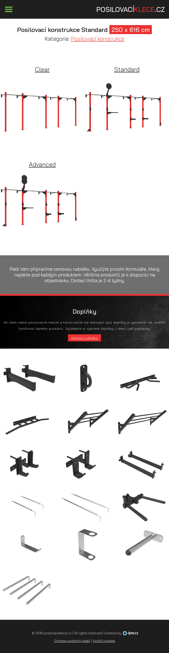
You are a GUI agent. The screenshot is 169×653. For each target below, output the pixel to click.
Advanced (42, 164)
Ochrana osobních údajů (72, 641)
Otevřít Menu (8, 9)
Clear (42, 69)
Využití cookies (104, 641)
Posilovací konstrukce (97, 38)
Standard (127, 69)
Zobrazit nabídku (84, 338)
